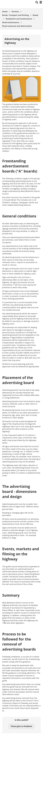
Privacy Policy (21, 772)
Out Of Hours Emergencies (21, 768)
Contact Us (21, 758)
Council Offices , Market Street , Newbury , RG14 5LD (21, 778)
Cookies (21, 763)
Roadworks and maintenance (19, 19)
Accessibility (21, 753)
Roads (35, 15)
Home (5, 11)
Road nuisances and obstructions (17, 26)
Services (15, 11)
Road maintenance (10, 22)
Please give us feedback (21, 726)
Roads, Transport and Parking (15, 15)
